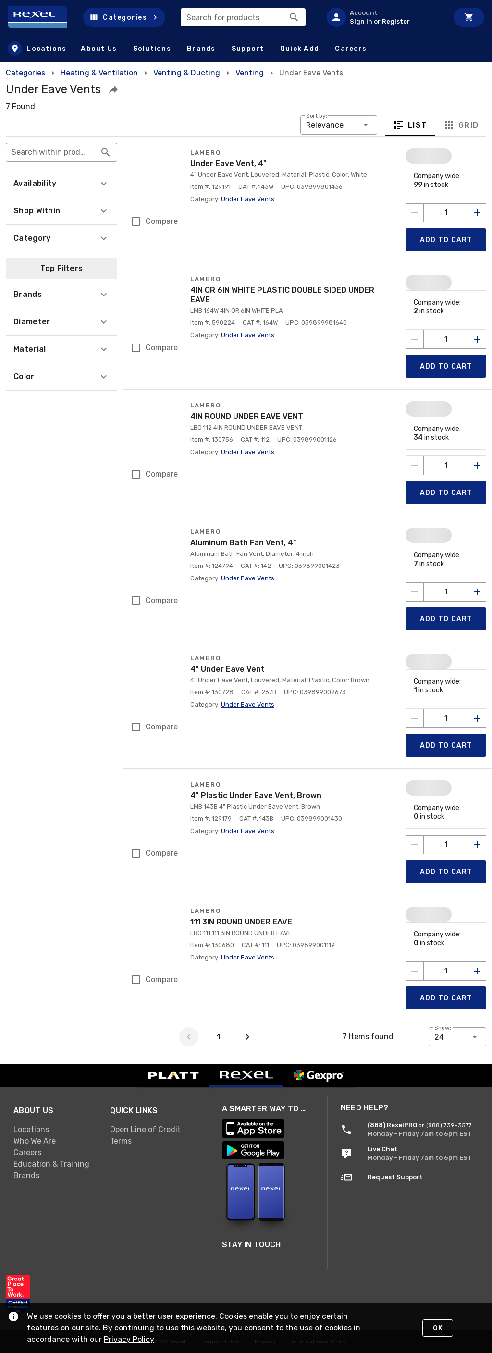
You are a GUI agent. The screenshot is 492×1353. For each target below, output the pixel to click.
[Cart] (469, 17)
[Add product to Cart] (446, 239)
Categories (25, 72)
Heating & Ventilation (99, 72)
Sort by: (316, 115)
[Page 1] (218, 1037)
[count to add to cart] (446, 213)
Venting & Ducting (186, 72)
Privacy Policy (137, 1339)
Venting (249, 72)
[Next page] (247, 1036)
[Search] (294, 17)
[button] (124, 17)
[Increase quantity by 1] (477, 213)
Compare (162, 221)
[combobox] (243, 17)
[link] (54, 1215)
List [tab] (410, 125)
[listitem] (383, 17)
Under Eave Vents (247, 199)
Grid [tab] (461, 125)
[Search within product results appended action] (105, 152)
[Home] (41, 17)
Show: (442, 1027)
